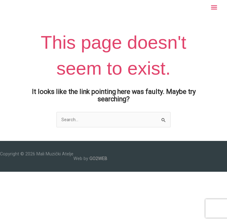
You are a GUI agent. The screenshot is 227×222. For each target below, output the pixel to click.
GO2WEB (98, 158)
